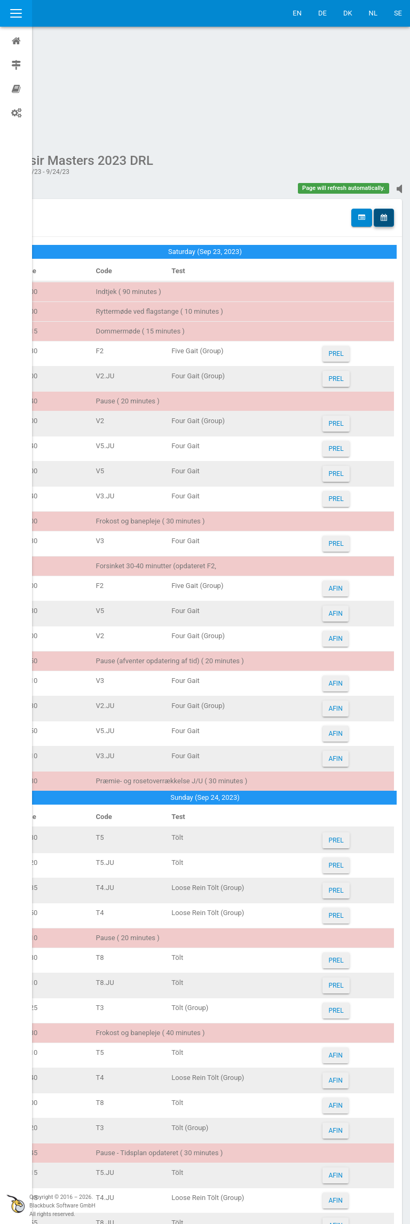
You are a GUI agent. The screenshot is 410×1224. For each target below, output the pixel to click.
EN (297, 13)
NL (373, 13)
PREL (342, 252)
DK (347, 13)
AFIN (342, 487)
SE (398, 13)
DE (322, 13)
